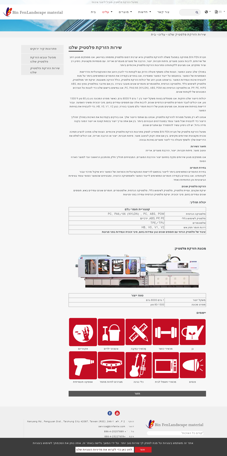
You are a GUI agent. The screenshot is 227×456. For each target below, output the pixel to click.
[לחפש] (190, 12)
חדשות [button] (143, 12)
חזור (137, 393)
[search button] (196, 13)
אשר (142, 449)
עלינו (161, 34)
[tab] (42, 49)
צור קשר (163, 12)
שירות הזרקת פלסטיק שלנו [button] (45, 70)
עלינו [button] (106, 12)
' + (126, 431)
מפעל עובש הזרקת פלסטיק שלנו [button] (43, 59)
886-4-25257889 (114, 431)
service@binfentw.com (112, 426)
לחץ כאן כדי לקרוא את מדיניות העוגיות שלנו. (104, 449)
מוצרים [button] (124, 12)
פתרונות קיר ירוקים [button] (43, 48)
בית (94, 11)
